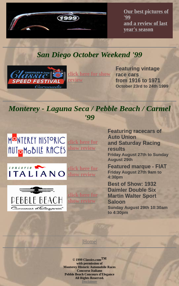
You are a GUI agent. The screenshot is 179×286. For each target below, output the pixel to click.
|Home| (89, 241)
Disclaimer (89, 281)
